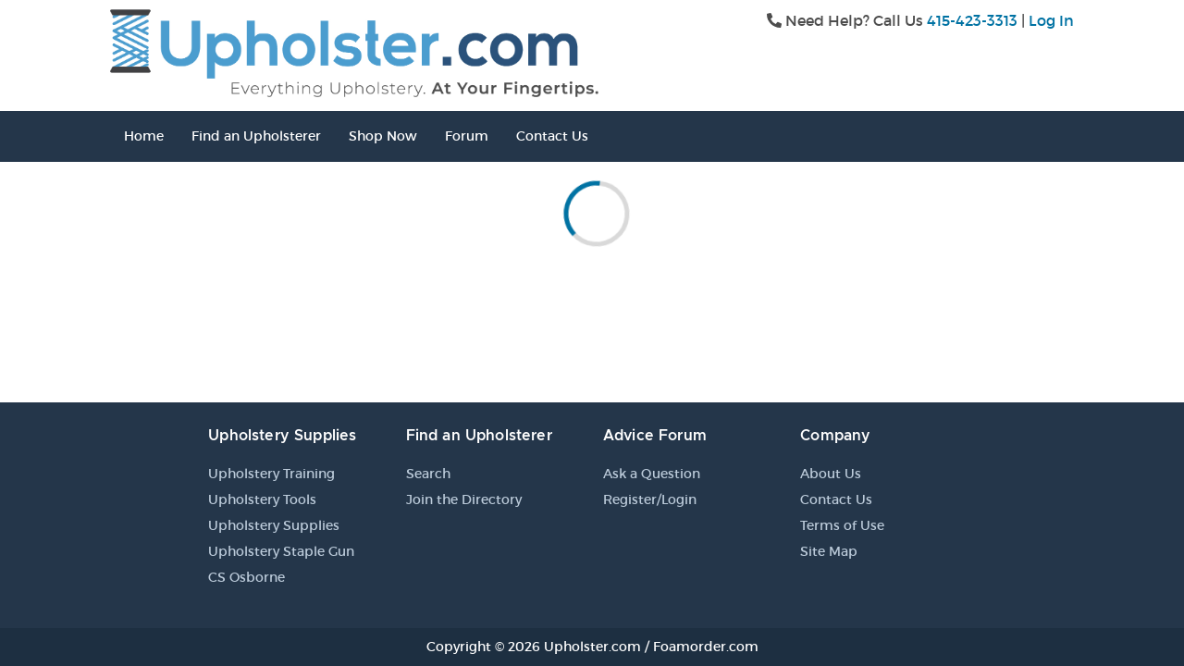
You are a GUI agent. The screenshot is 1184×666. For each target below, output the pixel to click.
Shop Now (383, 136)
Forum (466, 136)
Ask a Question (651, 473)
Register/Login (650, 499)
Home (144, 136)
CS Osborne (246, 577)
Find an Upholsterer (256, 136)
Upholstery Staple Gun (281, 551)
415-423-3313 (972, 20)
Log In (1051, 20)
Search (428, 473)
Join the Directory (464, 499)
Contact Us (552, 136)
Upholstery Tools (262, 499)
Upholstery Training (271, 473)
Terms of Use (842, 525)
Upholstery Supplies (273, 525)
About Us (830, 473)
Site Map (828, 551)
